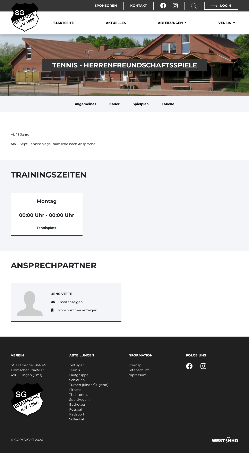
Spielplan (141, 104)
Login (221, 6)
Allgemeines (85, 104)
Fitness (75, 390)
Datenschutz (138, 370)
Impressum (137, 375)
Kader (114, 104)
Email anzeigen (70, 302)
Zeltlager (76, 365)
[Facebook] (163, 6)
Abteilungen (171, 23)
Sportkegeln (79, 400)
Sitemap (134, 365)
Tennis (74, 370)
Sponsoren (106, 6)
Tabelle (168, 104)
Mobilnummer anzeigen (77, 310)
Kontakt (138, 6)
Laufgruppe (78, 375)
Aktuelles (116, 23)
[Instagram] (175, 6)
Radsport (76, 414)
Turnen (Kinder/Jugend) (88, 385)
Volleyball (77, 419)
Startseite (63, 23)
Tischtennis (78, 395)
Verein (225, 23)
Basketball (77, 404)
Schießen (77, 380)
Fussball (76, 409)
